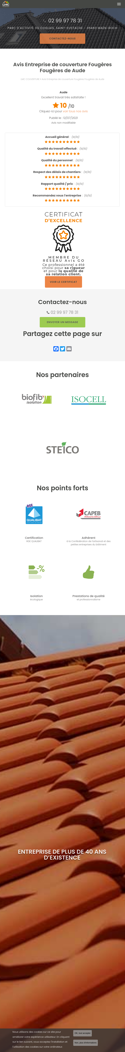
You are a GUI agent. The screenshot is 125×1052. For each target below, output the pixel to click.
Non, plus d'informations (86, 1043)
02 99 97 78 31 (64, 312)
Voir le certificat (63, 282)
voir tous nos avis (75, 111)
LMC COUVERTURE (30, 79)
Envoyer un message (62, 322)
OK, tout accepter (82, 1033)
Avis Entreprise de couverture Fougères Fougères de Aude (73, 79)
